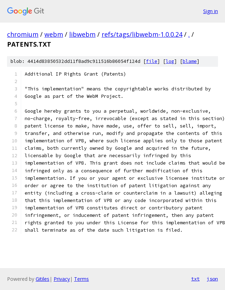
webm (53, 34)
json (212, 279)
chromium (22, 34)
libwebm (82, 34)
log (170, 61)
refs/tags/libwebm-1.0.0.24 (142, 34)
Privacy (62, 279)
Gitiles (42, 279)
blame (190, 61)
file (151, 61)
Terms (81, 279)
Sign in (210, 11)
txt (195, 279)
